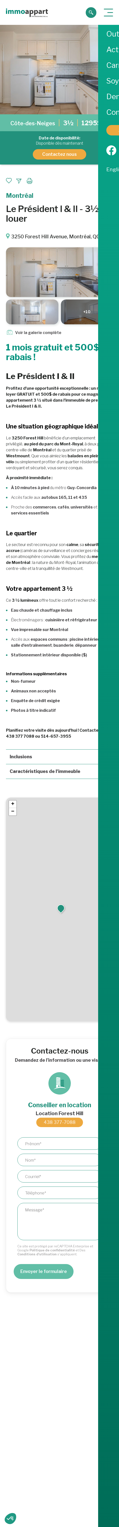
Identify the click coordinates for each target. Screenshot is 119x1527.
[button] (61, 908)
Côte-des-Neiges (32, 123)
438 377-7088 (60, 1122)
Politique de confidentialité (52, 1250)
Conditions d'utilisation (37, 1254)
